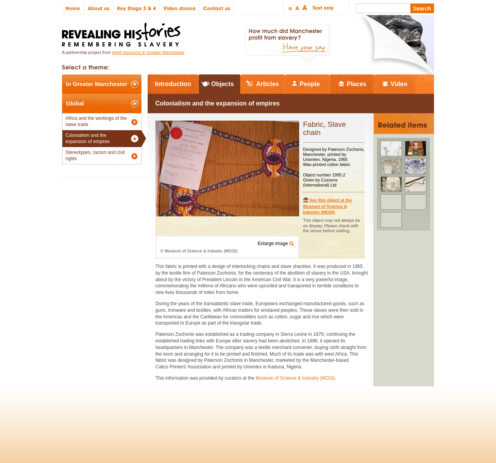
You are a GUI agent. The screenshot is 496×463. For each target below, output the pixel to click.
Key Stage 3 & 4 (136, 7)
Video (399, 84)
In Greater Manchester (96, 84)
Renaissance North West (391, 413)
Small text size (289, 7)
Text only (321, 7)
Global (75, 103)
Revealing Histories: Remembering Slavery (122, 32)
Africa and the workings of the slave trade (96, 121)
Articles (267, 84)
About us (98, 7)
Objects (222, 84)
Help (179, 413)
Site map (102, 413)
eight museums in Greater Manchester (148, 52)
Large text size (305, 7)
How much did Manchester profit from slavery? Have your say (287, 45)
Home (73, 7)
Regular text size (297, 7)
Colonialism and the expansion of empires (87, 138)
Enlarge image (273, 243)
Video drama (180, 7)
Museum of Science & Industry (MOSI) (295, 378)
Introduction (173, 84)
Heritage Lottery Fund (319, 413)
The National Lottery (262, 413)
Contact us (217, 7)
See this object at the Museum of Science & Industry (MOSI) (327, 206)
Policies (75, 413)
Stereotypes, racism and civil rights (95, 155)
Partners (155, 413)
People (310, 84)
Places (357, 84)
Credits (128, 413)
